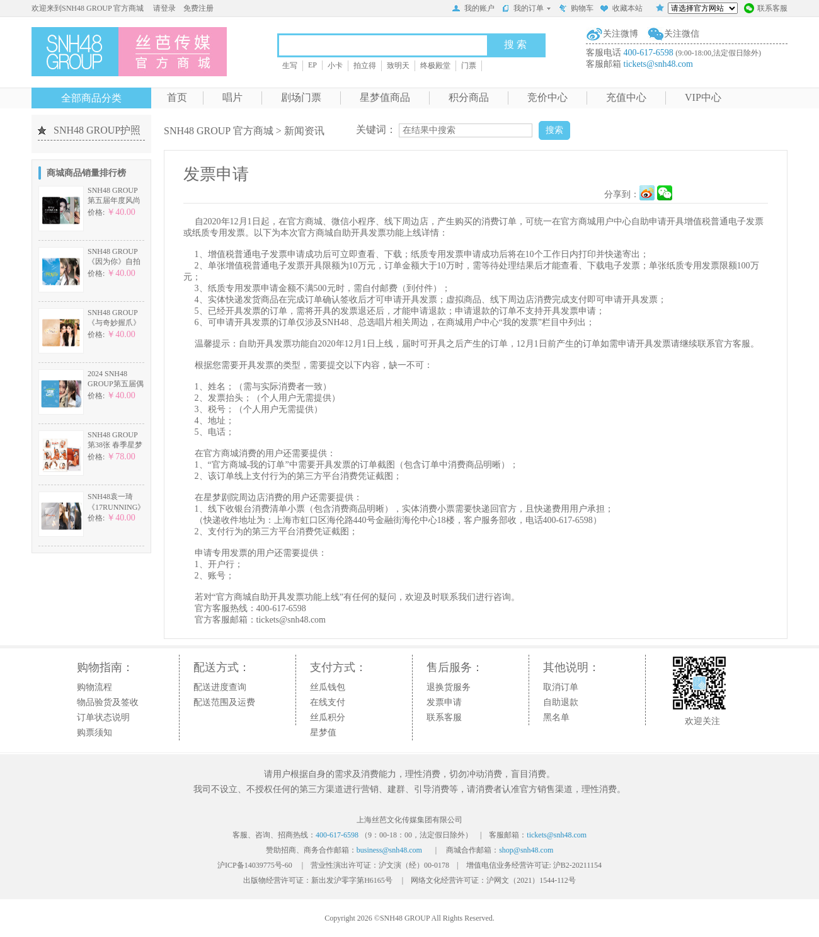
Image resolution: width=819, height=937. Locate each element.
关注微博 (620, 33)
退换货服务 (449, 687)
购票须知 (94, 732)
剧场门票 (301, 97)
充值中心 (626, 97)
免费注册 (198, 8)
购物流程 (94, 687)
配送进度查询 (219, 687)
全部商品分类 (91, 98)
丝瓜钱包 (327, 687)
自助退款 (560, 702)
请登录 (164, 8)
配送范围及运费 (224, 702)
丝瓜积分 (327, 717)
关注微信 (681, 33)
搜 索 (515, 44)
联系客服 (766, 9)
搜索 (554, 130)
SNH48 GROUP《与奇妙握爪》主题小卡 (114, 323)
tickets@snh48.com (659, 64)
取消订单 (560, 687)
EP (312, 64)
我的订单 (526, 8)
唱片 (232, 97)
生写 (289, 65)
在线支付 (327, 702)
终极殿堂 (435, 65)
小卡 (335, 65)
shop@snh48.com (526, 850)
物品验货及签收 (108, 702)
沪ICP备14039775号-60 (254, 865)
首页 (177, 97)
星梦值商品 (385, 97)
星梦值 (323, 732)
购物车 (575, 9)
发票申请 (444, 702)
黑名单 (556, 717)
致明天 (398, 65)
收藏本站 (621, 9)
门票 (468, 65)
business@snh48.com (389, 850)
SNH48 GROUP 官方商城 (218, 130)
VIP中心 (703, 97)
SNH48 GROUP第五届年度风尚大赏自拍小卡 (114, 201)
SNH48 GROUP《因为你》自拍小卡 (114, 262)
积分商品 (469, 97)
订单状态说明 (103, 717)
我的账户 (473, 9)
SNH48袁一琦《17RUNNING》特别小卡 (116, 507)
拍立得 (364, 65)
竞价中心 (547, 97)
